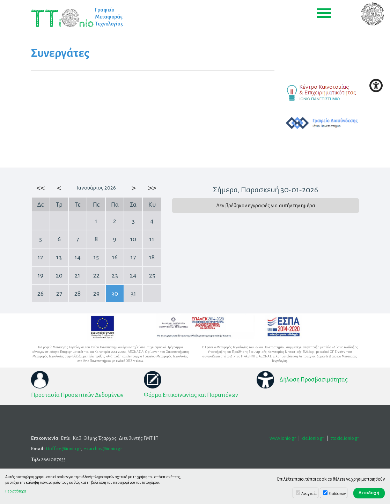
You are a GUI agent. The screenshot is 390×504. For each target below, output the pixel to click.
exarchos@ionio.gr (102, 448)
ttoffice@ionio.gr (63, 448)
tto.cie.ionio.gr (344, 438)
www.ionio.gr (283, 438)
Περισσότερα (15, 491)
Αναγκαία (309, 493)
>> (152, 187)
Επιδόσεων (337, 493)
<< (40, 187)
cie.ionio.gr (313, 438)
